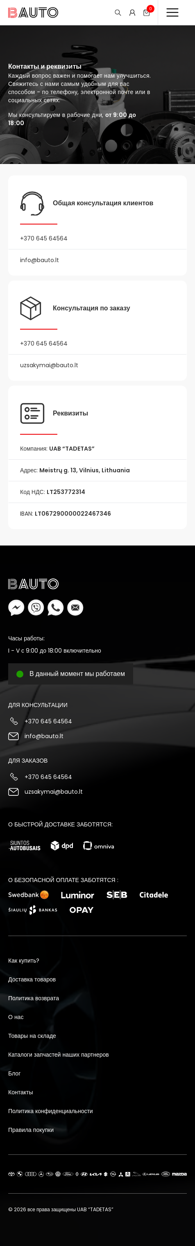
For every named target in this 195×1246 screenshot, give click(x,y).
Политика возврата (33, 998)
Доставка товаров (32, 979)
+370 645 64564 (48, 721)
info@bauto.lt (44, 736)
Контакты (20, 1092)
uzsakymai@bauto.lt (54, 792)
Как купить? (23, 960)
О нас (15, 1017)
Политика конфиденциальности (50, 1111)
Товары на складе (32, 1036)
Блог (14, 1073)
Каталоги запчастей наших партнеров (58, 1055)
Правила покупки (31, 1130)
